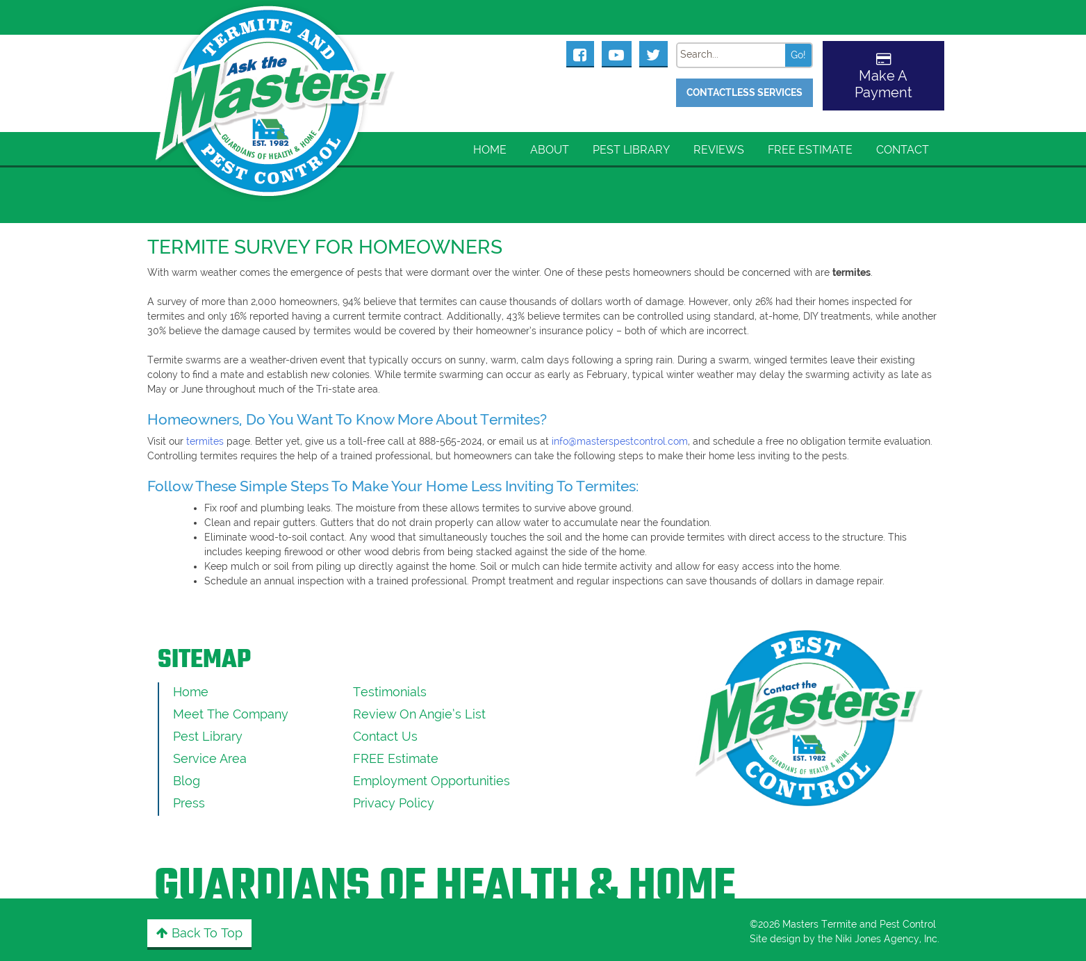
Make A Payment (883, 84)
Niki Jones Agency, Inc (886, 938)
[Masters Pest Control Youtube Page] (617, 53)
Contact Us (385, 736)
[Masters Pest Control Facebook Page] (580, 53)
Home (490, 149)
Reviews (718, 149)
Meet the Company (230, 714)
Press (189, 803)
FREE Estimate (810, 149)
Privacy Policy (393, 803)
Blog (186, 780)
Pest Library (631, 149)
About (549, 149)
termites (205, 441)
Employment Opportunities (431, 780)
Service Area (210, 758)
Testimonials (390, 691)
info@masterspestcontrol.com (620, 441)
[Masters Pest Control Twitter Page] (653, 53)
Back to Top (199, 933)
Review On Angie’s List (419, 714)
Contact (902, 149)
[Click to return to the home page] (275, 83)
